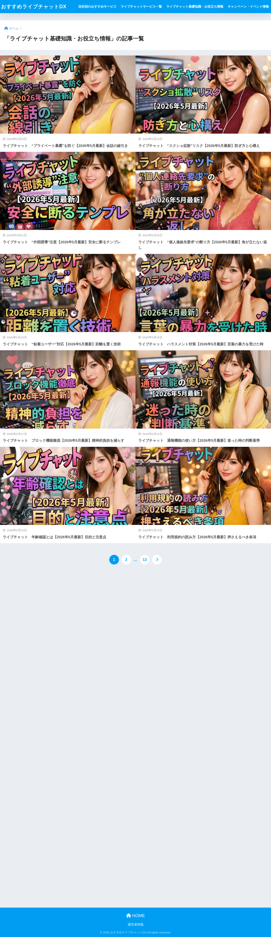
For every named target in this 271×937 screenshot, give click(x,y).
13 (145, 560)
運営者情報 (136, 924)
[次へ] (157, 560)
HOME (135, 915)
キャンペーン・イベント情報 (248, 6)
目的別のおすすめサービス (97, 6)
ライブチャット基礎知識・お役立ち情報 (194, 6)
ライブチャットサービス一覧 (141, 6)
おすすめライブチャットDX (33, 6)
